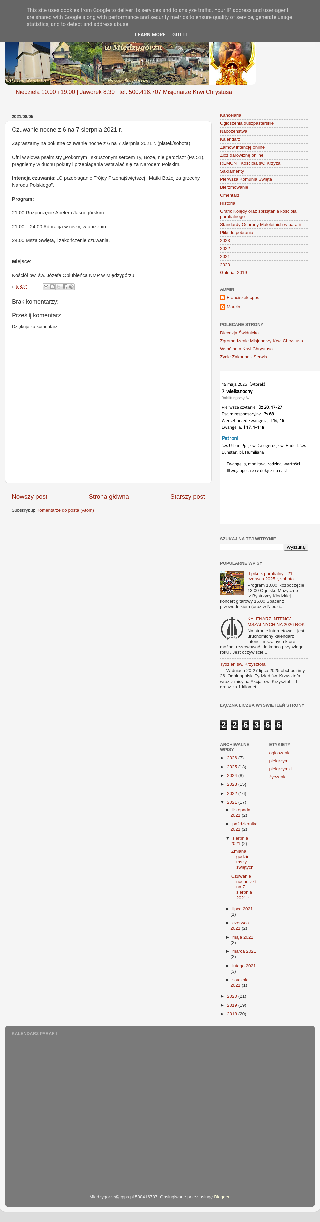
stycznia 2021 (239, 982)
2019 (232, 1005)
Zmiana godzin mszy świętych (242, 859)
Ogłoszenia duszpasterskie (247, 123)
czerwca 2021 (239, 925)
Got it (180, 35)
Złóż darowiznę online (242, 155)
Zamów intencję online (242, 147)
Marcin (233, 306)
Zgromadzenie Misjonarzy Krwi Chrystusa (261, 340)
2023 (225, 240)
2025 (232, 766)
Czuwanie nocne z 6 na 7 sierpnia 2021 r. (243, 887)
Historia (227, 203)
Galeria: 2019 (233, 272)
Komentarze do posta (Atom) (65, 510)
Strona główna (109, 496)
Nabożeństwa (233, 131)
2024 (232, 775)
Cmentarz (230, 195)
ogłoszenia (280, 752)
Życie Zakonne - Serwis (243, 356)
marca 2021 (244, 951)
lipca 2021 (242, 908)
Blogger (221, 1196)
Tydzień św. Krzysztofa (243, 664)
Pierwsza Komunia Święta (246, 179)
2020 (225, 264)
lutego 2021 (244, 965)
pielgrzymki (280, 768)
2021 (225, 256)
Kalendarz (230, 139)
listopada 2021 (240, 812)
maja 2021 (242, 937)
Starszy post (187, 496)
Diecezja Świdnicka (239, 332)
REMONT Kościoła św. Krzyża (250, 163)
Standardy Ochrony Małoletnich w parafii (260, 224)
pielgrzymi (279, 760)
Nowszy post (29, 496)
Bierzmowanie (234, 187)
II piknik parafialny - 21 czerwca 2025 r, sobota (270, 576)
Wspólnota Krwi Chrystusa (246, 348)
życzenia (278, 776)
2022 (225, 248)
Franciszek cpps (243, 297)
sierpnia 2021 (239, 841)
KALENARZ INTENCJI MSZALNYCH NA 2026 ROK (276, 621)
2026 (232, 757)
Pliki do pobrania (236, 232)
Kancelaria (230, 115)
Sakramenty (232, 171)
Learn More (150, 35)
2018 (232, 1013)
